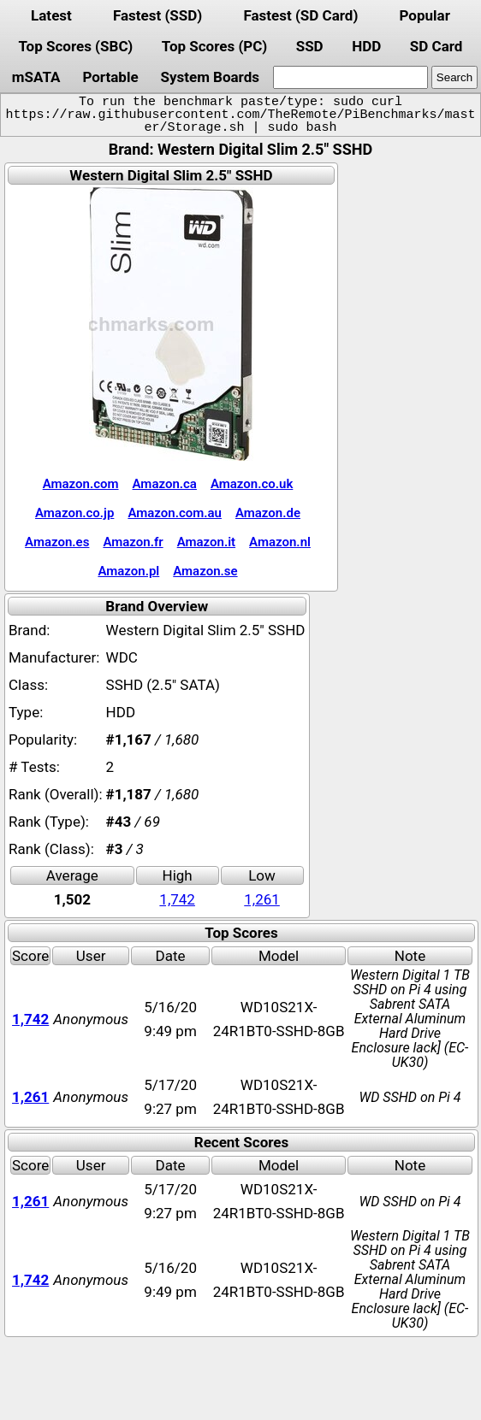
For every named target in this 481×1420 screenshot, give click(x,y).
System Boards (209, 76)
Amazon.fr (133, 542)
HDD (366, 46)
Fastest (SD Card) (300, 15)
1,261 (262, 899)
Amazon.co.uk (252, 484)
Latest (51, 15)
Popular (425, 15)
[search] (350, 77)
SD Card (436, 46)
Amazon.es (57, 542)
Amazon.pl (128, 571)
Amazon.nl (280, 542)
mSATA (36, 76)
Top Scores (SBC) (76, 46)
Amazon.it (206, 542)
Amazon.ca (165, 484)
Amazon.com (81, 484)
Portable (110, 76)
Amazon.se (205, 571)
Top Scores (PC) (214, 46)
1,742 (177, 899)
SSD (310, 46)
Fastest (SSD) (157, 15)
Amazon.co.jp (74, 513)
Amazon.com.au (175, 513)
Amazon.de (267, 513)
